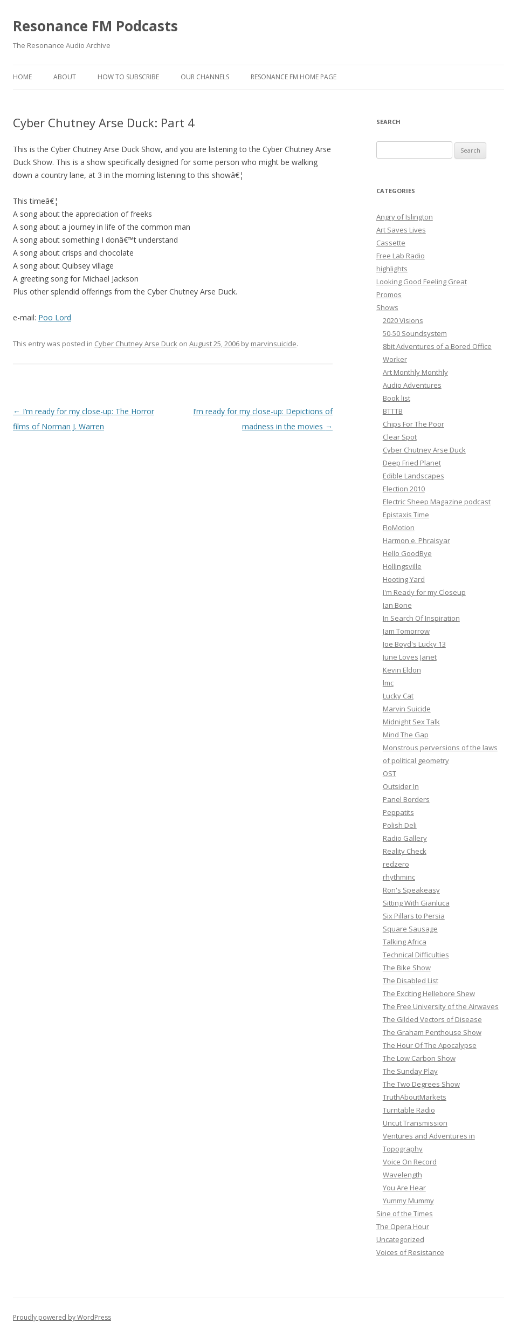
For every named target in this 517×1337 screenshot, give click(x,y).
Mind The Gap (406, 734)
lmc (388, 683)
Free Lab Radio (400, 255)
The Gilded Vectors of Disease (432, 1019)
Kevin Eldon (402, 670)
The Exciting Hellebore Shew (429, 993)
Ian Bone (397, 605)
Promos (389, 294)
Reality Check (404, 851)
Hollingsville (402, 566)
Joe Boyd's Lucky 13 (414, 644)
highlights (392, 268)
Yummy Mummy (408, 1200)
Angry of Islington (404, 217)
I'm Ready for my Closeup (424, 592)
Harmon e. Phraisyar (416, 540)
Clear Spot (400, 437)
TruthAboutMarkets (414, 1097)
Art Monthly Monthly (415, 372)
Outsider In (401, 786)
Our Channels (205, 76)
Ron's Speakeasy (411, 890)
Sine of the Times (404, 1213)
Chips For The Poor (413, 424)
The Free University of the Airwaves (441, 1006)
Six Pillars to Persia (414, 916)
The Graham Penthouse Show (432, 1032)
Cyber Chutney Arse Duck (135, 343)
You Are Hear (404, 1187)
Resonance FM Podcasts (95, 26)
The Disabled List (410, 980)
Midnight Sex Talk (411, 721)
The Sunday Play (410, 1071)
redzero (396, 864)
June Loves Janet (410, 657)
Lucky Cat (398, 696)
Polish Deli (400, 825)
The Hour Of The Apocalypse (430, 1045)
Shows (387, 307)
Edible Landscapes (413, 476)
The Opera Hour (402, 1226)
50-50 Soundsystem (415, 333)
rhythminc (399, 877)
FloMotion (399, 527)
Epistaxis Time (406, 514)
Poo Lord (54, 317)
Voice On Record (410, 1162)
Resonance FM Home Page (293, 76)
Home (22, 76)
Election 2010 (404, 488)
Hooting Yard (404, 579)
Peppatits (398, 812)
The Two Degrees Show (421, 1084)
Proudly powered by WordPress (62, 1317)
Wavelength (402, 1175)
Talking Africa (404, 942)
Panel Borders (406, 799)
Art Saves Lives (401, 230)
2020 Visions (403, 320)
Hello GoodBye (407, 553)
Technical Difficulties (416, 954)
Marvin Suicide (407, 709)
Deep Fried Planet (412, 463)
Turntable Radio (409, 1110)
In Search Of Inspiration (421, 618)
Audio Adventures (412, 385)
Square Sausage (410, 929)
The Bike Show (407, 967)
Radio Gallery (405, 838)
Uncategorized (400, 1239)
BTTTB (393, 411)
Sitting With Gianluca (416, 903)
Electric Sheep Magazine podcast (437, 501)
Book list (396, 398)
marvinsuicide (274, 343)
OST (389, 773)
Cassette (390, 243)
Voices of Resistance (410, 1252)
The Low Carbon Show (419, 1058)
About (64, 76)
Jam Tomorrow (406, 631)
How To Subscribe (128, 76)
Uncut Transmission (415, 1123)
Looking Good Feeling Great (421, 281)
